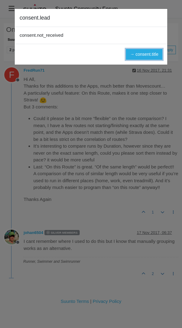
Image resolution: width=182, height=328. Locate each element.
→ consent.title (144, 54)
